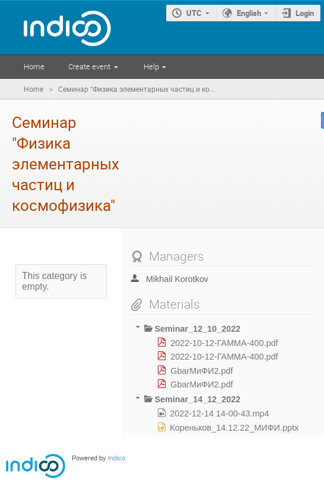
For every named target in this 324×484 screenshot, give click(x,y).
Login (305, 13)
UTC (194, 13)
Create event (89, 66)
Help (151, 66)
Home (34, 66)
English (249, 13)
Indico (116, 458)
